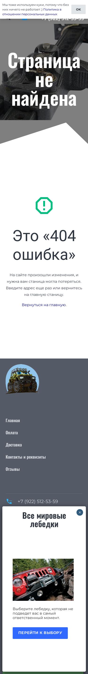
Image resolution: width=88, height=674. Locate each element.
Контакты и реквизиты (26, 457)
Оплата (12, 432)
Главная (13, 420)
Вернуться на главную (44, 305)
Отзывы (13, 469)
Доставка (14, 445)
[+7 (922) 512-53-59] (12, 501)
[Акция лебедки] (44, 580)
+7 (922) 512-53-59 (38, 501)
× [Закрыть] (80, 512)
